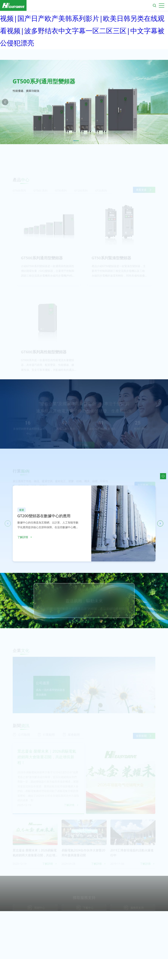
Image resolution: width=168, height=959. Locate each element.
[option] (84, 102)
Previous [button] (5, 102)
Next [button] (163, 102)
